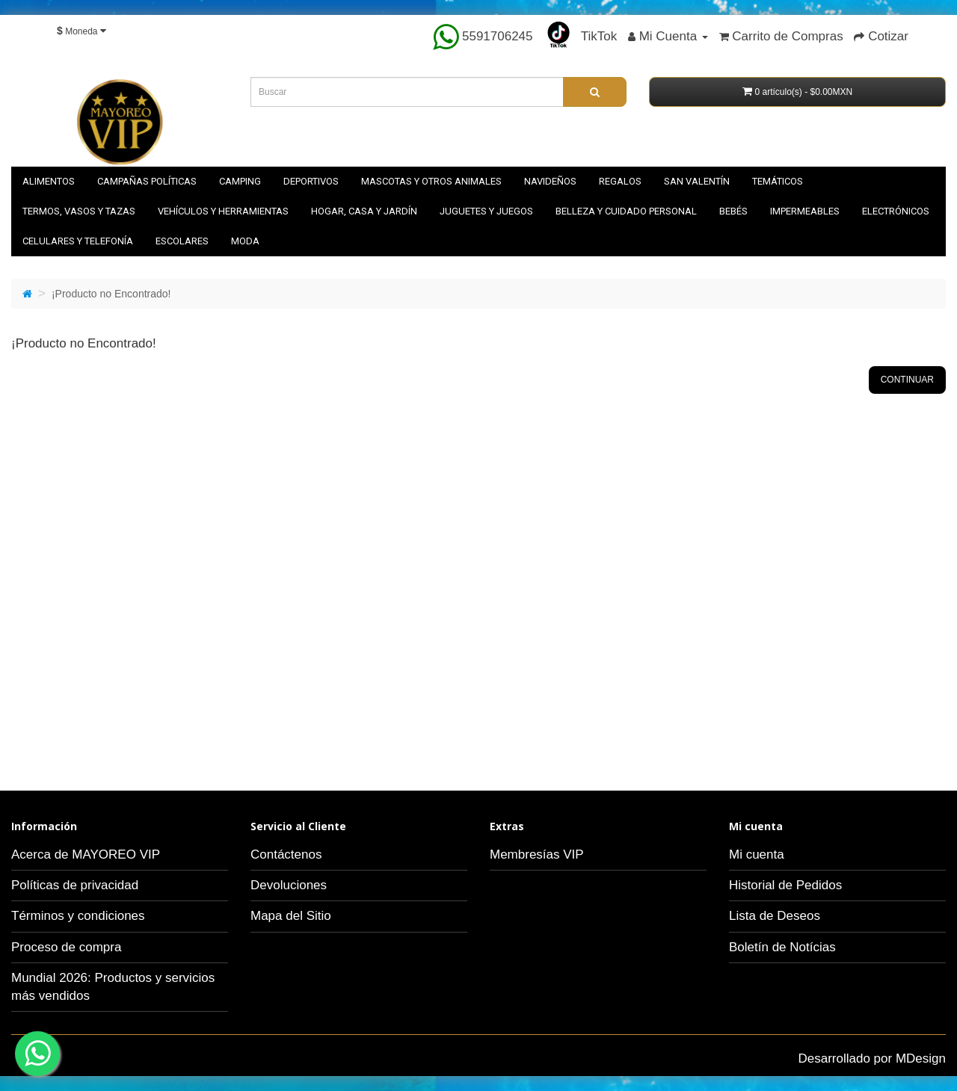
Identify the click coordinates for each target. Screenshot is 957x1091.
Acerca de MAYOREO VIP (85, 854)
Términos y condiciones (78, 916)
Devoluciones (288, 885)
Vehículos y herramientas (223, 211)
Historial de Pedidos (785, 885)
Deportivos (311, 181)
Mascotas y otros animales (431, 181)
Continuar (907, 379)
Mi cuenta (756, 854)
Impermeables (805, 211)
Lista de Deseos (774, 916)
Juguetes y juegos (486, 211)
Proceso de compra (66, 947)
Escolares (182, 241)
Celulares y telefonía (77, 241)
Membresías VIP (537, 854)
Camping (240, 181)
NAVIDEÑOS (550, 181)
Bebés (733, 211)
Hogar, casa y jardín (364, 211)
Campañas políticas (147, 181)
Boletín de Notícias (782, 947)
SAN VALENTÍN (697, 181)
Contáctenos (285, 854)
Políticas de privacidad (74, 885)
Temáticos (777, 181)
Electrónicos (895, 211)
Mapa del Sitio (290, 916)
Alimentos (48, 181)
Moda (245, 241)
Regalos (620, 181)
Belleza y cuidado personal (626, 211)
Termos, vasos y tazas (78, 211)
